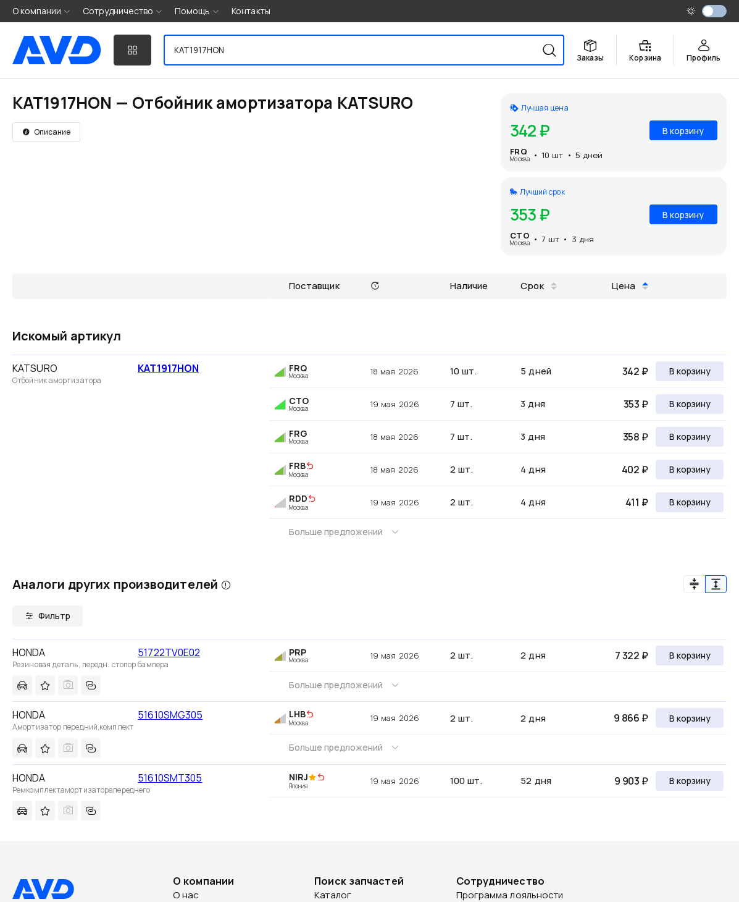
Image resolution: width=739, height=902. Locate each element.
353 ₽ (636, 404)
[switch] (714, 11)
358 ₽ (635, 437)
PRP (297, 652)
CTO (519, 235)
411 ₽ (636, 502)
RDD (298, 498)
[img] (310, 466)
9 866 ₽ (631, 718)
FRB (297, 465)
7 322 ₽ (631, 655)
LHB (297, 714)
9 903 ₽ (631, 781)
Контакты (251, 11)
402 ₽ (635, 469)
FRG (298, 433)
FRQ (518, 151)
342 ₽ (635, 371)
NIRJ (298, 777)
